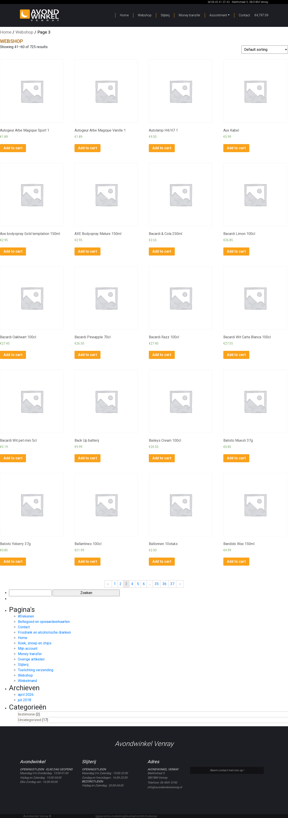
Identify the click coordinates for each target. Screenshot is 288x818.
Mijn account (27, 648)
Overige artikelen (31, 659)
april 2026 (26, 694)
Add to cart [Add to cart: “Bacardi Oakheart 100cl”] (13, 355)
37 (172, 584)
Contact (244, 15)
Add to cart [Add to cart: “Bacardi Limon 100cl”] (236, 251)
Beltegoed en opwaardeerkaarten (44, 622)
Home (124, 15)
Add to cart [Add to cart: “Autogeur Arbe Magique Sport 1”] (13, 148)
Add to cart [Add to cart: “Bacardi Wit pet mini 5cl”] (13, 458)
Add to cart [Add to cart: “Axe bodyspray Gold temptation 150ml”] (13, 251)
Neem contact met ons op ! (227, 770)
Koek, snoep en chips (34, 643)
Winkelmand (27, 681)
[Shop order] (264, 49)
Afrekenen (26, 616)
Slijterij (165, 15)
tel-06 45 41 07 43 (218, 2)
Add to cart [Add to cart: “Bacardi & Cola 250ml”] (161, 251)
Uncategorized (29, 720)
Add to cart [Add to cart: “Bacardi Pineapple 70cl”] (87, 355)
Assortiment (218, 15)
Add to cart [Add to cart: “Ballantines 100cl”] (87, 561)
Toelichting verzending (35, 670)
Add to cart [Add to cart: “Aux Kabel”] (236, 148)
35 (157, 584)
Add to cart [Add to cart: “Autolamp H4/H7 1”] (161, 148)
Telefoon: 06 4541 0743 (162, 782)
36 (164, 584)
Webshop (144, 15)
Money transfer (189, 15)
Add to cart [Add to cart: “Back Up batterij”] (87, 458)
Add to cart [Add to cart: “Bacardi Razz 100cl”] (161, 355)
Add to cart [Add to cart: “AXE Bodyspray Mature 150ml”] (87, 251)
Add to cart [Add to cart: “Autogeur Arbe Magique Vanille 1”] (87, 148)
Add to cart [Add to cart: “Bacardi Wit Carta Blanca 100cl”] (236, 355)
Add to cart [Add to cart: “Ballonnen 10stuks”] (161, 561)
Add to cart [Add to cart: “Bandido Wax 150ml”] (236, 561)
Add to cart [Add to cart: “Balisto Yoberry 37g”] (13, 561)
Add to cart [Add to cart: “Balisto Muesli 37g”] (236, 458)
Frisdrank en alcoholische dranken (44, 632)
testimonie (26, 714)
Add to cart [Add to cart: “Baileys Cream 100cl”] (161, 458)
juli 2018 (24, 700)
